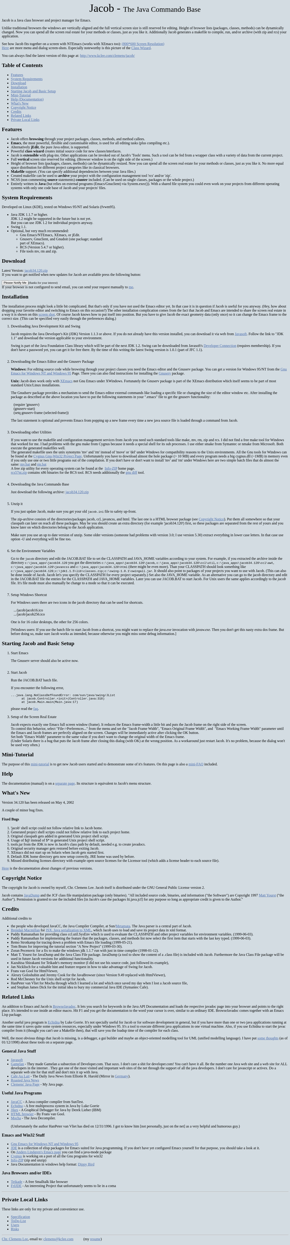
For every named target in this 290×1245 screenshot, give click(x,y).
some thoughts (267, 1040)
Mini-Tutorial (21, 95)
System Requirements (27, 79)
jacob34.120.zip (36, 270)
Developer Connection (220, 346)
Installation (19, 87)
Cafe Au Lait (20, 1078)
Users (15, 1227)
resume (95, 1241)
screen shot (47, 314)
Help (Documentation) (27, 99)
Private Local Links (25, 120)
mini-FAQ (195, 766)
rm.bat (41, 464)
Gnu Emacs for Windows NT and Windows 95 (44, 1146)
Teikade (16, 1184)
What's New (20, 103)
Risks (15, 1231)
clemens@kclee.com (58, 1241)
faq (35, 711)
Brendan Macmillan (25, 932)
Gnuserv (165, 373)
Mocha (16, 1120)
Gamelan (17, 1066)
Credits (16, 111)
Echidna (54, 1024)
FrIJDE (16, 1188)
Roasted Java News (25, 1082)
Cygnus (16, 1158)
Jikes (14, 1112)
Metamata (123, 928)
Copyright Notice (23, 107)
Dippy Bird (86, 1166)
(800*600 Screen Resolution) (143, 44)
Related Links (21, 116)
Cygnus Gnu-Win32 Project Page (58, 456)
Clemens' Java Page (25, 1086)
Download (18, 83)
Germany (121, 1078)
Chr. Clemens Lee (15, 1241)
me (131, 287)
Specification (20, 1219)
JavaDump (31, 897)
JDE (14, 1150)
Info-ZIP (111, 468)
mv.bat (25, 464)
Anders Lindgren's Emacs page (38, 1154)
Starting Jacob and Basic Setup (33, 91)
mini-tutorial (40, 766)
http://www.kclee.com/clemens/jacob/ (107, 56)
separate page (65, 785)
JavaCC (16, 1104)
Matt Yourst (267, 897)
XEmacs (66, 381)
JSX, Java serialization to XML (68, 932)
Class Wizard (141, 48)
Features (17, 75)
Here (5, 48)
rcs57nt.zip (19, 472)
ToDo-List (18, 1223)
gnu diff (131, 472)
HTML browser (22, 1116)
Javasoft (241, 334)
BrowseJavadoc (64, 1008)
